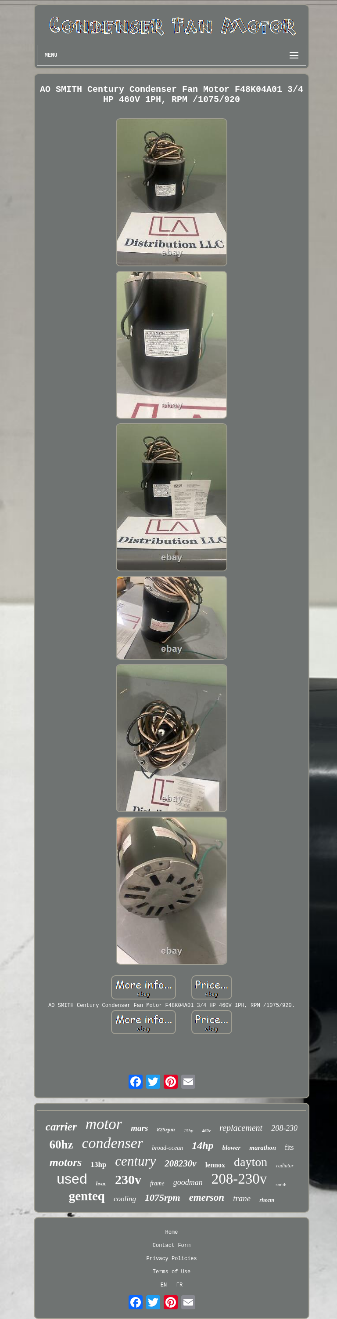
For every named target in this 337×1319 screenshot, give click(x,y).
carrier (61, 1127)
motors (66, 1162)
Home (171, 1232)
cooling (125, 1199)
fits (289, 1147)
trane (242, 1198)
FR (179, 1285)
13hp (98, 1164)
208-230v (239, 1179)
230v (128, 1179)
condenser (112, 1143)
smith (281, 1184)
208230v (180, 1163)
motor (104, 1124)
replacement (240, 1128)
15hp (189, 1130)
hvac (101, 1184)
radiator (285, 1166)
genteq (87, 1196)
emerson (207, 1197)
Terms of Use (171, 1272)
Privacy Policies (171, 1259)
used (72, 1179)
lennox (215, 1165)
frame (157, 1183)
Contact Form (171, 1246)
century (135, 1161)
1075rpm (162, 1197)
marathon (262, 1147)
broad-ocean (167, 1148)
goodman (188, 1182)
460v (206, 1130)
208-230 (284, 1128)
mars (139, 1128)
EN (164, 1285)
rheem (266, 1199)
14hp (202, 1145)
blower (231, 1147)
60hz (61, 1144)
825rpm (166, 1129)
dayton (250, 1162)
